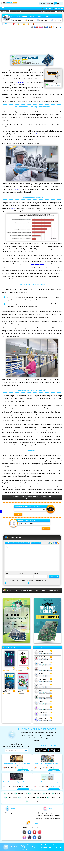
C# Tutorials (42, 707)
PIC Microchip (42, 668)
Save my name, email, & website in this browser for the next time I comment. (26, 580)
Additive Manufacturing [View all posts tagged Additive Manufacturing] (46, 496)
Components (42, 701)
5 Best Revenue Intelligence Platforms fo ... (16, 783)
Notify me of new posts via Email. (38, 583)
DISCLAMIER (60, 847)
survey (13, 208)
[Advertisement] (32, 40)
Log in (58, 3)
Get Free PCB (46, 8)
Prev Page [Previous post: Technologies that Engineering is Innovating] (18, 514)
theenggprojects (11, 813)
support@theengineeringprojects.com (48, 818)
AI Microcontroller (46, 11)
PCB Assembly (58, 8)
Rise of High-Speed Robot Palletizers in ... (47, 764)
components (27, 408)
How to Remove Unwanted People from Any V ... (47, 783)
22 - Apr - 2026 (8, 786)
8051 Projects (42, 679)
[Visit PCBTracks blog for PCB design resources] (47, 643)
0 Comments (56, 20)
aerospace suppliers (37, 264)
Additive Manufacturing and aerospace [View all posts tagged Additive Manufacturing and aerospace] (31, 498)
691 (61, 27)
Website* (40, 575)
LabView (41, 696)
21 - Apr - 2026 (39, 786)
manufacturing (20, 82)
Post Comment (54, 576)
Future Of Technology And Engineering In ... (16, 764)
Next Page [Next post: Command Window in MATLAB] (46, 528)
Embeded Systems (43, 712)
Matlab (41, 690)
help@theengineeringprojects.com (49, 815)
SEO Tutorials (42, 718)
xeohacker (26, 768)
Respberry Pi (42, 657)
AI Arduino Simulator (57, 11)
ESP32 (7, 11)
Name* (11, 575)
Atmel (46, 793)
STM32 (11, 11)
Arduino (16, 11)
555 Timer (41, 684)
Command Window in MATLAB (27, 520)
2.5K (5, 24)
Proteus (41, 662)
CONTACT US (45, 850)
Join (61, 3)
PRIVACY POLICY (46, 847)
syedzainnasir (42, 20)
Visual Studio (42, 673)
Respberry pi (20, 793)
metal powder (37, 134)
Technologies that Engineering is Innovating (27, 506)
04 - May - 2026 (8, 768)
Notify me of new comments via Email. (16, 583)
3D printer (15, 189)
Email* (26, 575)
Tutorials (29, 20)
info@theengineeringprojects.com (49, 813)
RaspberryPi (3, 11)
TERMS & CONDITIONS (48, 844)
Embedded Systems (26, 797)
